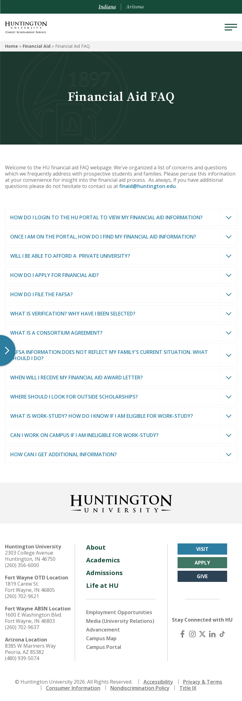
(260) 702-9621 (22, 596)
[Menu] (231, 27)
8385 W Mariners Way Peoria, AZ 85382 (30, 648)
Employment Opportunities (119, 612)
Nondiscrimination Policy (139, 688)
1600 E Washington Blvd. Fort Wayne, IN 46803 (33, 617)
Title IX (187, 688)
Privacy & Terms (202, 681)
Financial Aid (37, 46)
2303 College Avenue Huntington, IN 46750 (30, 555)
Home (11, 46)
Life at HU (102, 585)
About (96, 547)
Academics (103, 560)
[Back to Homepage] (121, 502)
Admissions (104, 573)
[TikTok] (222, 634)
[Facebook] (182, 634)
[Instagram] (192, 634)
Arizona (135, 7)
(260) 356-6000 (22, 565)
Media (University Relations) (120, 621)
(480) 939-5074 (22, 658)
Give (202, 576)
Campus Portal (103, 647)
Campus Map (101, 638)
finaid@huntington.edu (147, 186)
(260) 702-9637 (22, 627)
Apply (202, 562)
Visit (202, 549)
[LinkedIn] (212, 634)
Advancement (103, 629)
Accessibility (158, 681)
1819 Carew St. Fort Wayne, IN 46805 (30, 586)
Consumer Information (73, 688)
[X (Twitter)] (202, 634)
